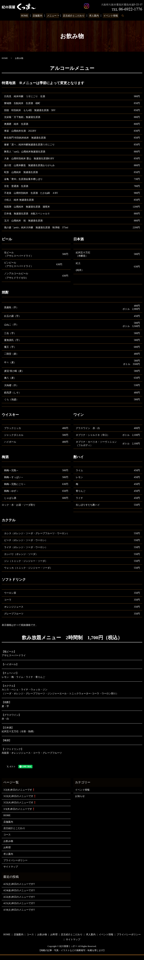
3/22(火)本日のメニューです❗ (19, 796)
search (119, 15)
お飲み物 (8, 841)
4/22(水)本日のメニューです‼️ (19, 897)
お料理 (7, 847)
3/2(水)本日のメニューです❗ (19, 790)
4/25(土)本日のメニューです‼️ (19, 884)
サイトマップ (10, 866)
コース (7, 834)
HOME (27, 15)
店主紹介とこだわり (73, 15)
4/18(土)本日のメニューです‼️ (19, 910)
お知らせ (80, 796)
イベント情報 (108, 15)
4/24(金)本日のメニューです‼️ (19, 890)
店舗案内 (39, 15)
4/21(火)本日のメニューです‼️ (19, 903)
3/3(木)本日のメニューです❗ (19, 809)
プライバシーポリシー (15, 860)
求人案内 (92, 15)
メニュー (52, 15)
